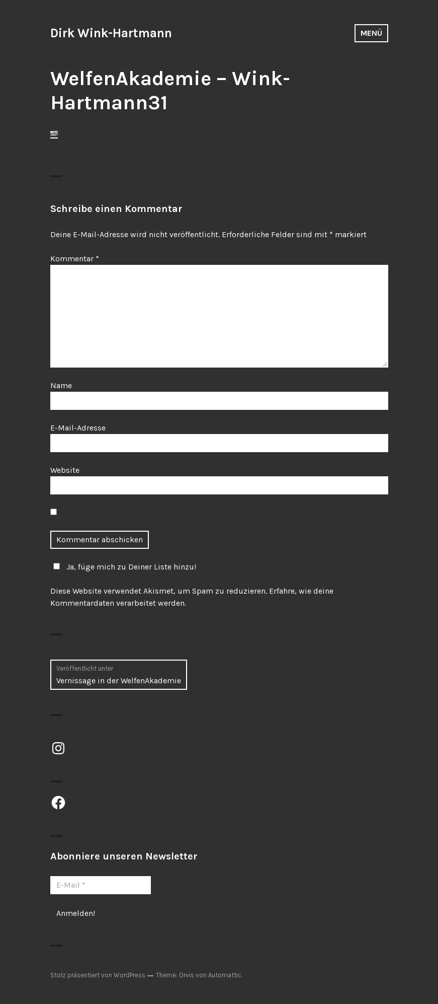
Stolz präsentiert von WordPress (97, 975)
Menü (371, 33)
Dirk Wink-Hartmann (111, 33)
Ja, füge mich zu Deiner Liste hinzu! (123, 566)
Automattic (224, 975)
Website (64, 470)
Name (61, 385)
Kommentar (74, 258)
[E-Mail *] (100, 885)
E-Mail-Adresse (78, 428)
